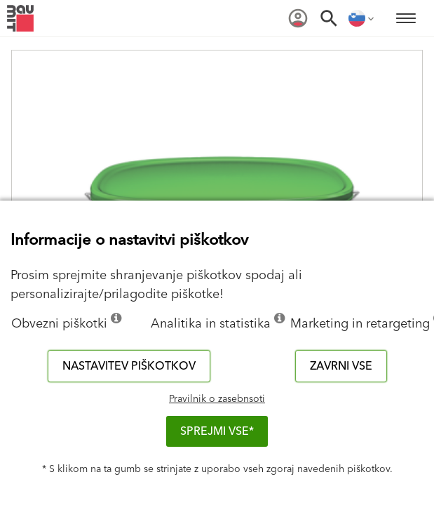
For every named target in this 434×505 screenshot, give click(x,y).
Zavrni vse (341, 366)
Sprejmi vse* (217, 431)
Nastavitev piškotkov (129, 366)
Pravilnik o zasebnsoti (217, 399)
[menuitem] (298, 18)
